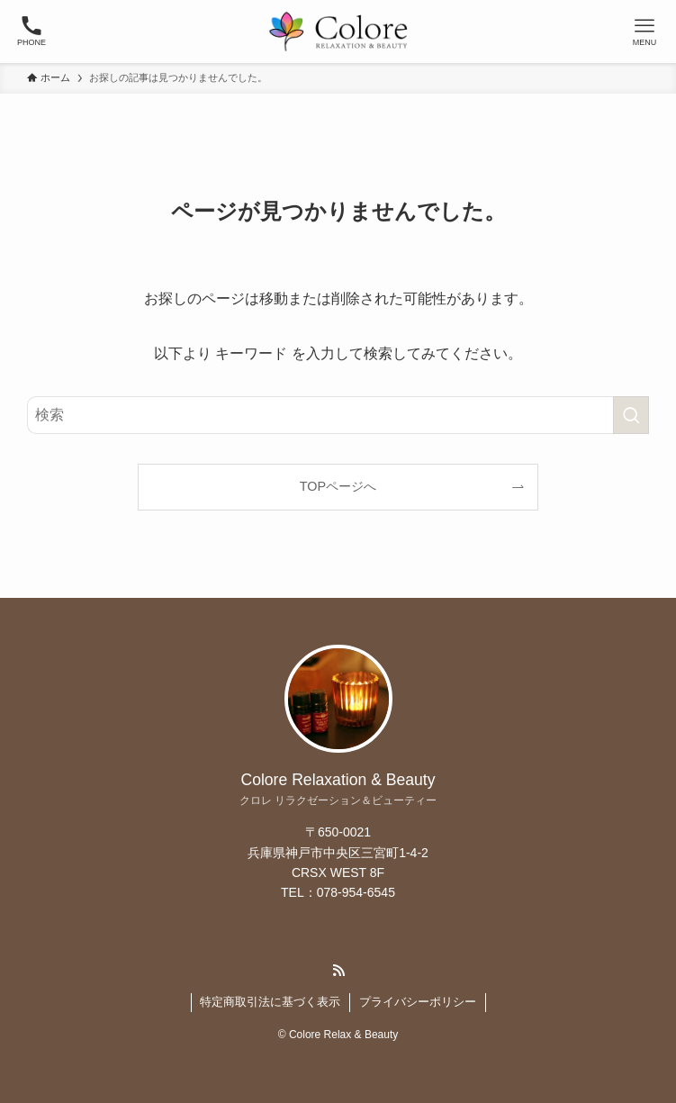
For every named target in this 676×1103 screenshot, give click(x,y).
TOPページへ (338, 486)
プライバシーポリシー (417, 1001)
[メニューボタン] (644, 31)
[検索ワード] (338, 415)
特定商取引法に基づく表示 (270, 1001)
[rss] (338, 971)
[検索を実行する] (631, 415)
